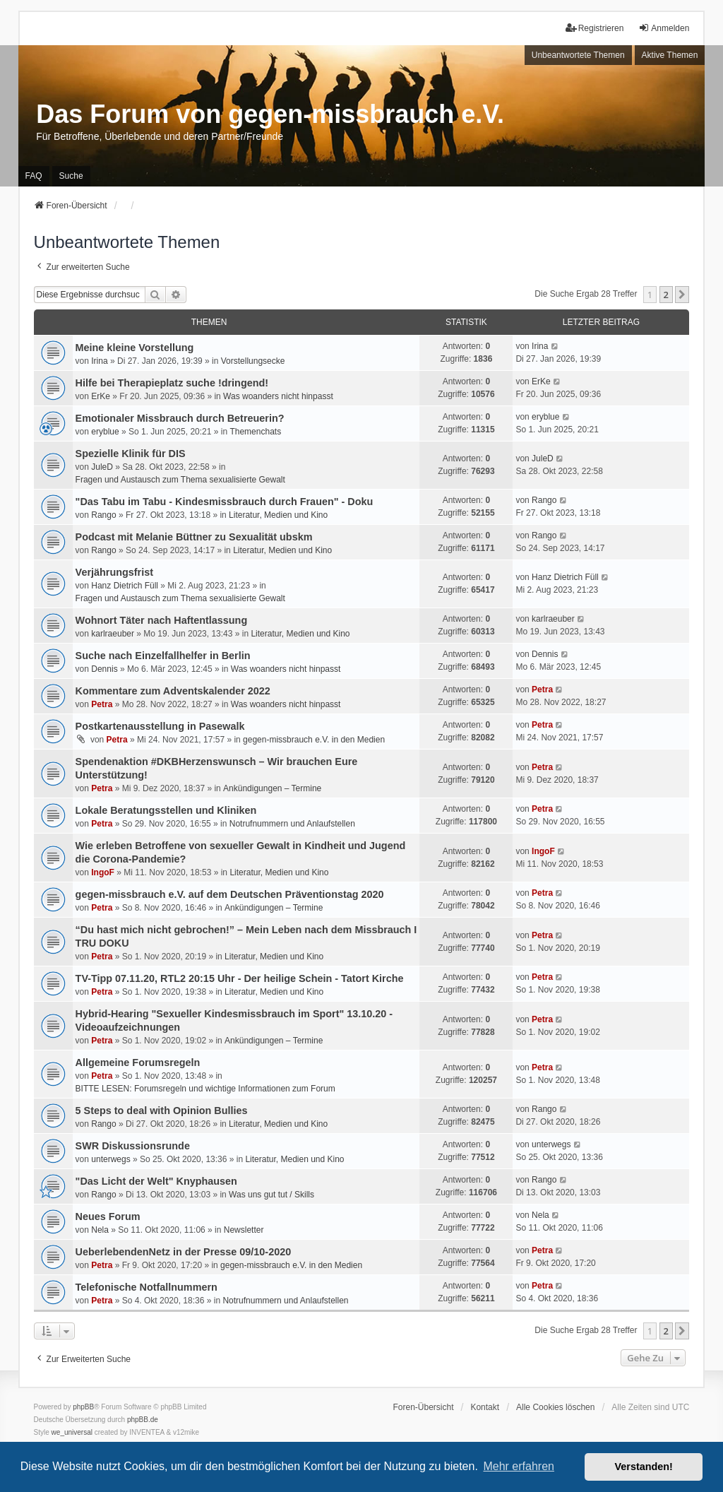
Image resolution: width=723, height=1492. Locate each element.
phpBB (83, 1407)
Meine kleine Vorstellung (135, 347)
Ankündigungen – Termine (272, 788)
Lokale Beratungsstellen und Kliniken (166, 810)
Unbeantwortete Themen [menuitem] (578, 55)
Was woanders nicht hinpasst (278, 396)
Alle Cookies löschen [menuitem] (555, 1407)
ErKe (100, 396)
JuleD (102, 467)
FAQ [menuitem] (33, 176)
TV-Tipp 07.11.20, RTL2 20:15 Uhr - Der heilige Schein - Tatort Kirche (240, 978)
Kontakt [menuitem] (484, 1407)
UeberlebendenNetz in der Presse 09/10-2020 (184, 1251)
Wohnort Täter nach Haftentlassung (162, 620)
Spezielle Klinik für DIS (131, 453)
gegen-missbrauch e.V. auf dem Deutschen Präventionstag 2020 (230, 894)
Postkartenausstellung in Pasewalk (160, 726)
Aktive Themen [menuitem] (670, 55)
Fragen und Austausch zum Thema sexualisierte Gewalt (180, 480)
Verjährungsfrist (114, 572)
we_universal (72, 1432)
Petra (101, 704)
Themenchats (255, 432)
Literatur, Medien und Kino (278, 515)
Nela (100, 1230)
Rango (103, 515)
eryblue (105, 432)
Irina (99, 361)
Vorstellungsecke (253, 361)
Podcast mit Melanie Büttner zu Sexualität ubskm (194, 537)
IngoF (102, 872)
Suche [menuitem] (71, 176)
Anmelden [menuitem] (663, 28)
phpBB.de (142, 1419)
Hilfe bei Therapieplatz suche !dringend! (172, 383)
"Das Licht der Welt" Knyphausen (156, 1181)
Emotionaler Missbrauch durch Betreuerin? (180, 418)
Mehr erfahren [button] (518, 1466)
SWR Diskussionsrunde (133, 1145)
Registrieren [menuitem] (595, 28)
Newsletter (244, 1230)
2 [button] (666, 294)
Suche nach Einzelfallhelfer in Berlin (163, 655)
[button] (682, 294)
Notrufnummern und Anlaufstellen (292, 824)
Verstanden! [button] (644, 1466)
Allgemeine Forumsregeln (138, 1062)
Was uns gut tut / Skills (271, 1195)
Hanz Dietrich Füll (124, 586)
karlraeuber (112, 634)
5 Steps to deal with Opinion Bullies (162, 1110)
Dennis (104, 669)
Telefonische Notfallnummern (146, 1287)
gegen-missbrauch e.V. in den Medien (314, 740)
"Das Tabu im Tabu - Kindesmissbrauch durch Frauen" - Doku (225, 501)
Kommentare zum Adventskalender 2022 (173, 691)
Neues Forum (108, 1216)
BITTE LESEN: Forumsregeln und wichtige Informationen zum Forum (205, 1089)
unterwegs (110, 1159)
